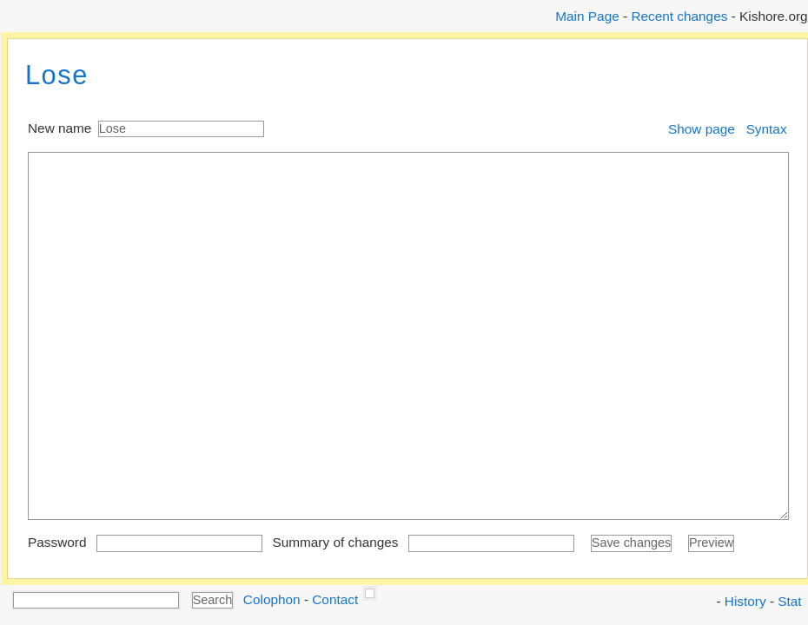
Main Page (587, 16)
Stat (789, 601)
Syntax (766, 129)
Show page (701, 129)
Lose (57, 75)
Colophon (272, 598)
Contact (335, 598)
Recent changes (679, 16)
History (745, 601)
